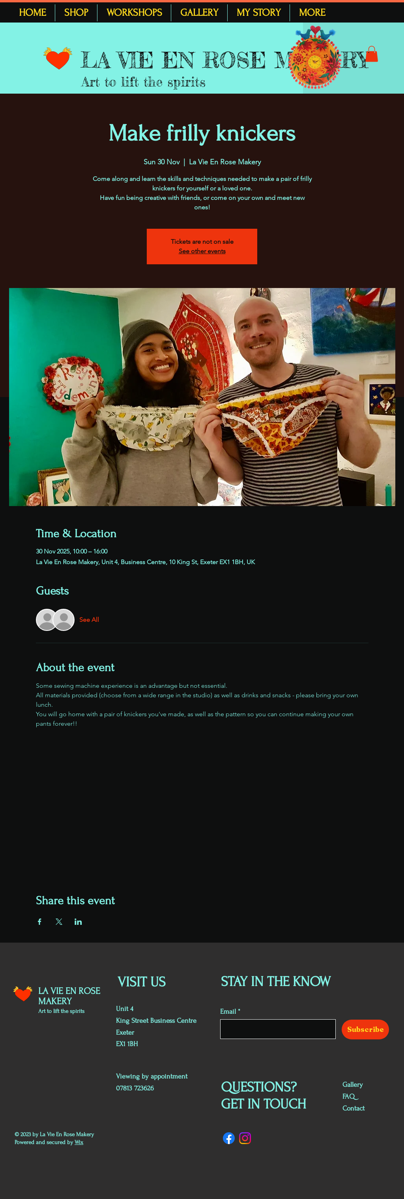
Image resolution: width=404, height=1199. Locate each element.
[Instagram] (245, 1138)
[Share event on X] (59, 922)
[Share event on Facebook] (39, 922)
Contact (353, 1108)
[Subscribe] (365, 1029)
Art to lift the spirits (144, 82)
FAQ (348, 1096)
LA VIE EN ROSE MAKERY (225, 60)
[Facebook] (229, 1138)
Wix (79, 1142)
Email (228, 1011)
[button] (371, 54)
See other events (202, 251)
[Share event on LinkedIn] (78, 922)
